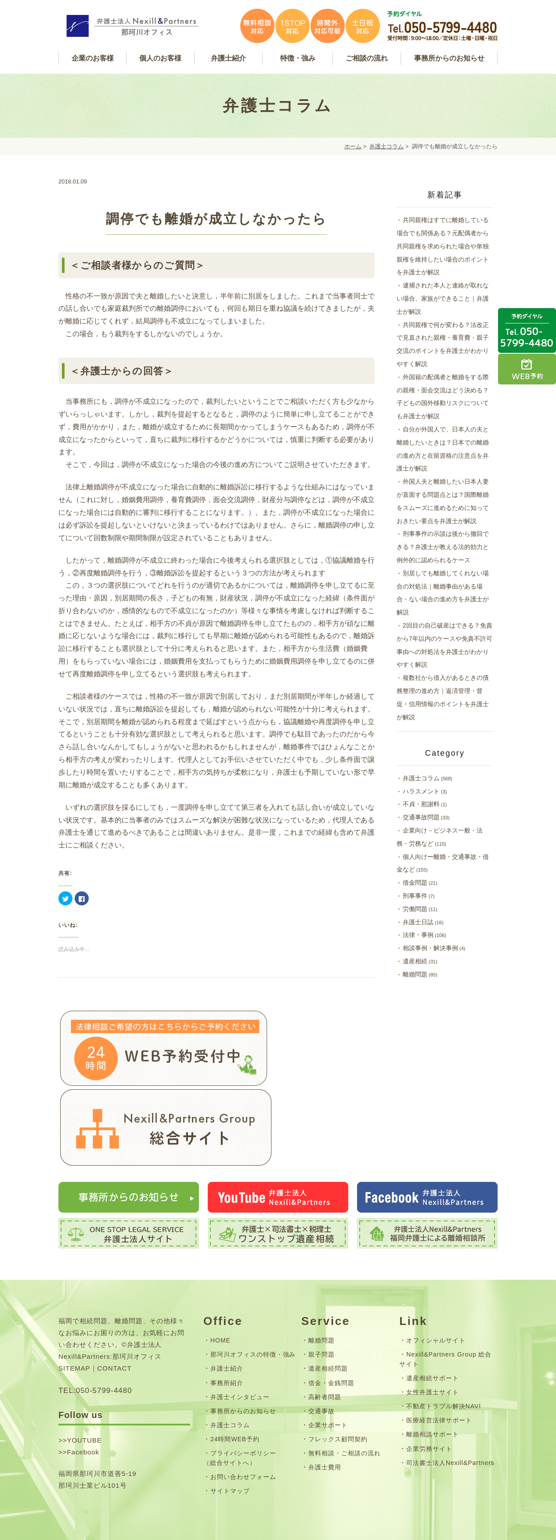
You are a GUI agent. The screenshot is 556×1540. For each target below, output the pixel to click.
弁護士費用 (324, 1416)
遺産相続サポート (432, 1327)
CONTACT (114, 1317)
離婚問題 (415, 974)
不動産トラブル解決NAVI (443, 1355)
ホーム (352, 146)
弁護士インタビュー (240, 1346)
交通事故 (321, 1360)
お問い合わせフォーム (243, 1425)
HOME (220, 1289)
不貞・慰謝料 (421, 804)
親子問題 (321, 1303)
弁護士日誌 (418, 922)
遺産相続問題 (328, 1317)
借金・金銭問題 (331, 1331)
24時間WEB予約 (235, 1388)
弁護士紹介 (226, 1317)
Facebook (83, 1401)
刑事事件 (415, 895)
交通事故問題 (421, 817)
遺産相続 (415, 961)
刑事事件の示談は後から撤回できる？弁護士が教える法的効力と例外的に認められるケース (443, 547)
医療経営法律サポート (439, 1369)
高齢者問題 (324, 1346)
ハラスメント (421, 791)
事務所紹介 (226, 1331)
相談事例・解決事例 (430, 947)
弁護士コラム (386, 146)
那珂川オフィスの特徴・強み (253, 1303)
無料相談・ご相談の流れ (344, 1402)
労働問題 (415, 908)
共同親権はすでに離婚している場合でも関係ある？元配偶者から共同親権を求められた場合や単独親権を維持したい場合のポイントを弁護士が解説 (443, 246)
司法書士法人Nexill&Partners (450, 1411)
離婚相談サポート (432, 1383)
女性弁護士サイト (432, 1341)
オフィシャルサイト (436, 1289)
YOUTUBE (84, 1389)
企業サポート (328, 1374)
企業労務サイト (429, 1397)
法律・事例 (418, 934)
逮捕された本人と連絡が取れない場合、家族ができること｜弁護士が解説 (443, 298)
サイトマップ (230, 1439)
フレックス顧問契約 (338, 1388)
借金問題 (415, 882)
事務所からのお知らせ (243, 1360)
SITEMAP (74, 1317)
